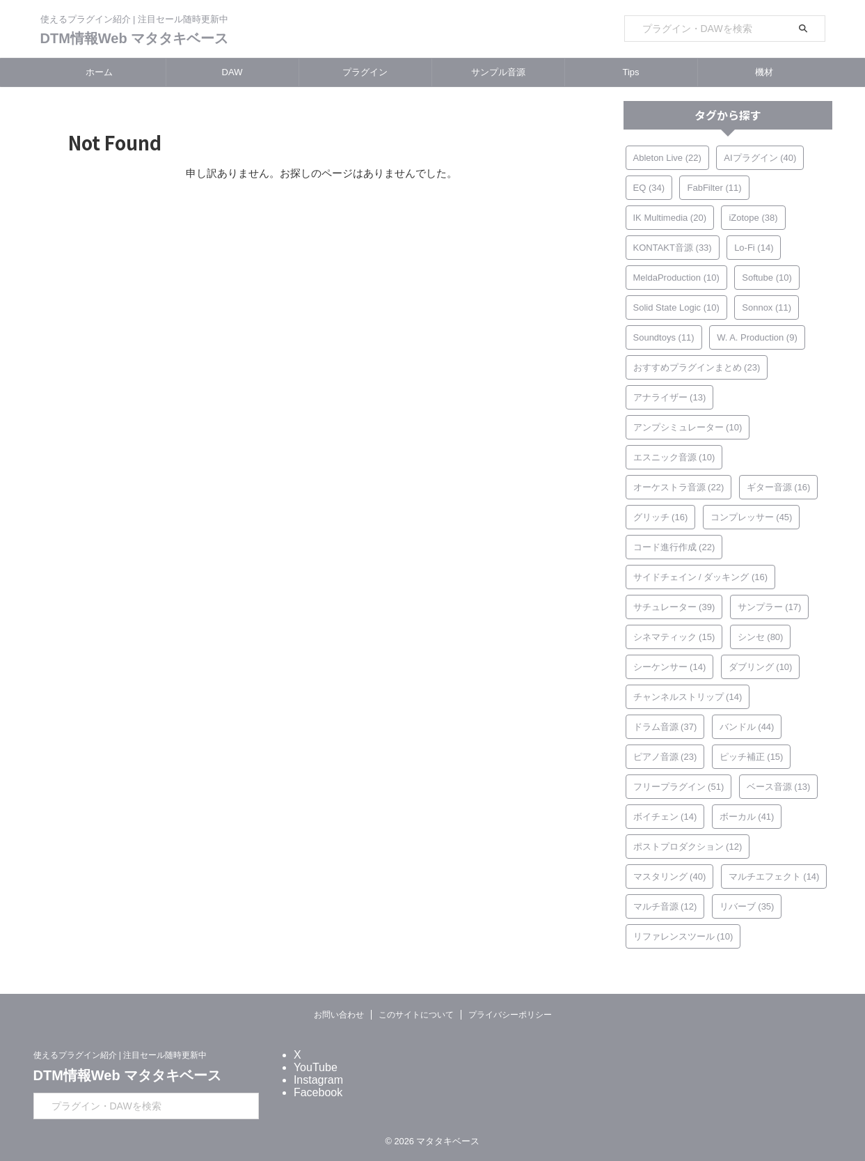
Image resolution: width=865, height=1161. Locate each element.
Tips (630, 72)
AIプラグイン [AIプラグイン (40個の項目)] (760, 158)
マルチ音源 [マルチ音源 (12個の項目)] (665, 906)
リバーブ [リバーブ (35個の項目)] (747, 906)
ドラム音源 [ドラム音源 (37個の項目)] (665, 727)
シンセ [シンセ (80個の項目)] (761, 637)
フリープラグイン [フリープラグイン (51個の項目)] (678, 786)
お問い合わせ (339, 1015)
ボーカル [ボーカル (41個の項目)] (747, 816)
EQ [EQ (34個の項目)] (649, 187)
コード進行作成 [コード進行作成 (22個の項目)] (674, 547)
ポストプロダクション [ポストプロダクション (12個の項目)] (688, 846)
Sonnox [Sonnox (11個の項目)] (766, 307)
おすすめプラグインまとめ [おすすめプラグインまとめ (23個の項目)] (697, 367)
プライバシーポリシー (510, 1015)
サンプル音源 (498, 72)
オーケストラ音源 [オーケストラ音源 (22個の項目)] (678, 487)
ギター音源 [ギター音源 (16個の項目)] (779, 487)
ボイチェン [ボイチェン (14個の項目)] (665, 816)
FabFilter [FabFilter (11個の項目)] (714, 187)
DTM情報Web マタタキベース (134, 38)
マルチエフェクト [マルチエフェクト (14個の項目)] (774, 876)
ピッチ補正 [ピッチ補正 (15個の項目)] (752, 756)
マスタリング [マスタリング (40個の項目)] (669, 876)
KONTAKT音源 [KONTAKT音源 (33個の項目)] (672, 247)
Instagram (318, 1080)
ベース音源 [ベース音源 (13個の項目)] (779, 786)
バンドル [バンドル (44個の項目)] (747, 727)
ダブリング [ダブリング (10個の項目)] (761, 667)
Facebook (318, 1092)
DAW (232, 72)
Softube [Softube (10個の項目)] (767, 277)
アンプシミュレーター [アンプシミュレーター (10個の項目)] (688, 427)
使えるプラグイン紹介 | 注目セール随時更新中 (120, 1055)
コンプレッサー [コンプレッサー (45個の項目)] (752, 517)
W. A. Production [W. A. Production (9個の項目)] (757, 337)
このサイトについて (416, 1015)
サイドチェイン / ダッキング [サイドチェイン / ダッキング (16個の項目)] (700, 577)
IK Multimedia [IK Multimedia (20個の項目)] (669, 217)
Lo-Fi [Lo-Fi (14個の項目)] (753, 247)
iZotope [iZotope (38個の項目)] (753, 217)
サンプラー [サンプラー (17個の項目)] (770, 607)
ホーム (99, 72)
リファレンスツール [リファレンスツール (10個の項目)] (683, 936)
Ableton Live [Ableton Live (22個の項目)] (667, 158)
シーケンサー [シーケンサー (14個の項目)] (669, 667)
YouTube (316, 1067)
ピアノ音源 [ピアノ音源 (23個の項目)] (665, 756)
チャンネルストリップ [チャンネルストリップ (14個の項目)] (688, 697)
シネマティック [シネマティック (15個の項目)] (674, 637)
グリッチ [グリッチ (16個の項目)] (660, 517)
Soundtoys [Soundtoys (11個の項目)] (664, 337)
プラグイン (365, 72)
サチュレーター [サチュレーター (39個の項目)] (674, 607)
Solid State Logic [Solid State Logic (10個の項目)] (676, 307)
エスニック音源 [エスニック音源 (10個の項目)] (674, 457)
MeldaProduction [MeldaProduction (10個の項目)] (676, 277)
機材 (764, 72)
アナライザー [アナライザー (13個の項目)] (669, 397)
